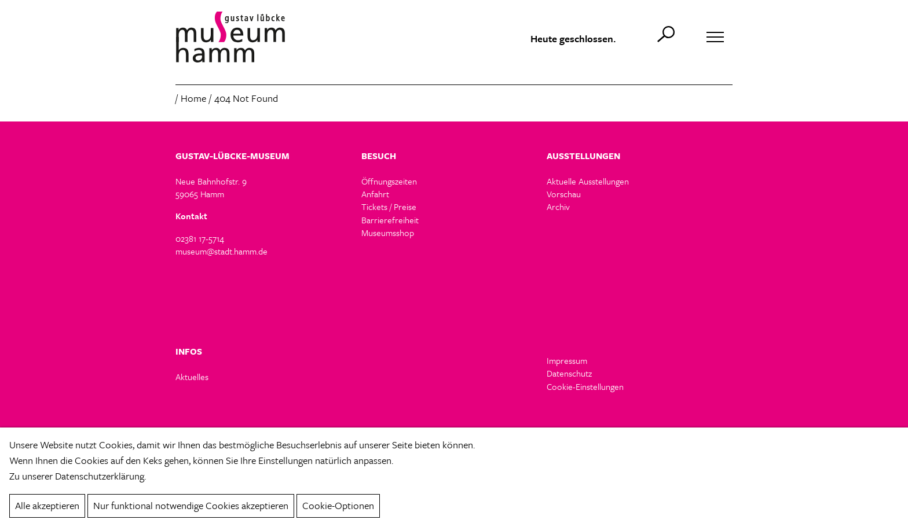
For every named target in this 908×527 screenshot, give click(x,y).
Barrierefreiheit (390, 219)
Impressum (567, 360)
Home (193, 98)
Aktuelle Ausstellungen (588, 181)
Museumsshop (387, 232)
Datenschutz (569, 373)
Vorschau (564, 193)
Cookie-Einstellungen (585, 386)
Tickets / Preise (388, 206)
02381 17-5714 (199, 238)
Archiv (558, 206)
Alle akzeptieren (47, 505)
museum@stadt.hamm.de (221, 251)
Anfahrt (375, 193)
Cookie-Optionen (338, 505)
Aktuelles (191, 376)
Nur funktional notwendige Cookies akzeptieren (190, 505)
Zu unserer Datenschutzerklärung (76, 476)
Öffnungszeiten (389, 181)
